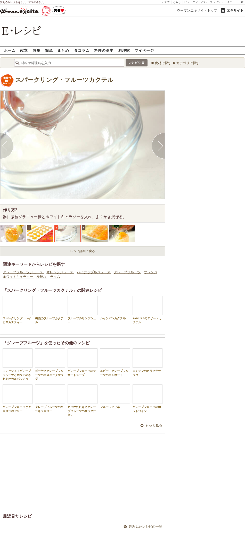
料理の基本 (103, 50)
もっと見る (153, 425)
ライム (55, 277)
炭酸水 (41, 277)
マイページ (144, 50)
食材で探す (163, 63)
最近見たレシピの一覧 (145, 526)
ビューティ (191, 2)
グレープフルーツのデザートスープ (82, 362)
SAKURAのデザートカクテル (147, 310)
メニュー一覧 (235, 2)
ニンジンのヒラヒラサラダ (147, 362)
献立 (24, 50)
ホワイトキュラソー (18, 277)
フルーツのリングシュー (82, 310)
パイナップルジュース (94, 272)
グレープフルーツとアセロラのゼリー (17, 398)
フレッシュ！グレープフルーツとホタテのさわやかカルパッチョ (17, 364)
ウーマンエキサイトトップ (197, 10)
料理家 (124, 50)
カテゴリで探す (188, 63)
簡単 (49, 50)
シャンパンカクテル (115, 308)
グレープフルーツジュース (23, 272)
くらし (177, 2)
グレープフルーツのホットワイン (147, 398)
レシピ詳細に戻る (82, 251)
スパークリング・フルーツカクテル (64, 80)
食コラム (81, 50)
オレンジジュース (60, 272)
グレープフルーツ (127, 272)
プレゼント (217, 2)
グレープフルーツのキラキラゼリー (50, 398)
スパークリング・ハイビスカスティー (17, 310)
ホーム (9, 50)
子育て (165, 2)
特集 (36, 50)
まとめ (63, 50)
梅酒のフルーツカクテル (50, 310)
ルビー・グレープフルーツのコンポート (115, 362)
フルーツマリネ (115, 396)
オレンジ (150, 272)
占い (204, 2)
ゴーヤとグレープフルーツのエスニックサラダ (50, 364)
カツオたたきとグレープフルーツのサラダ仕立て (82, 400)
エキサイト (235, 10)
